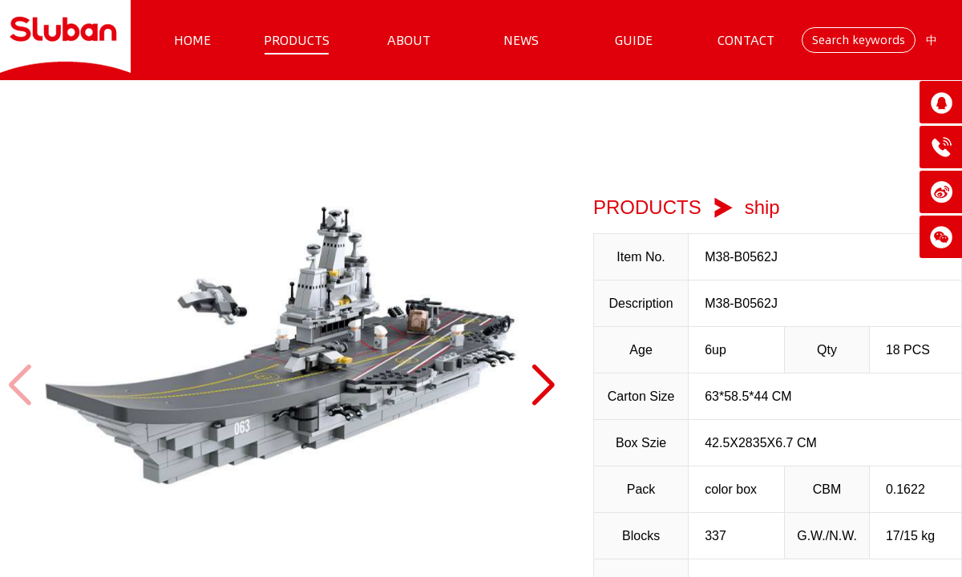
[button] (542, 385)
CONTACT (745, 40)
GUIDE (634, 40)
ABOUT (408, 40)
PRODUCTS (296, 40)
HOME (192, 40)
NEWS (521, 40)
